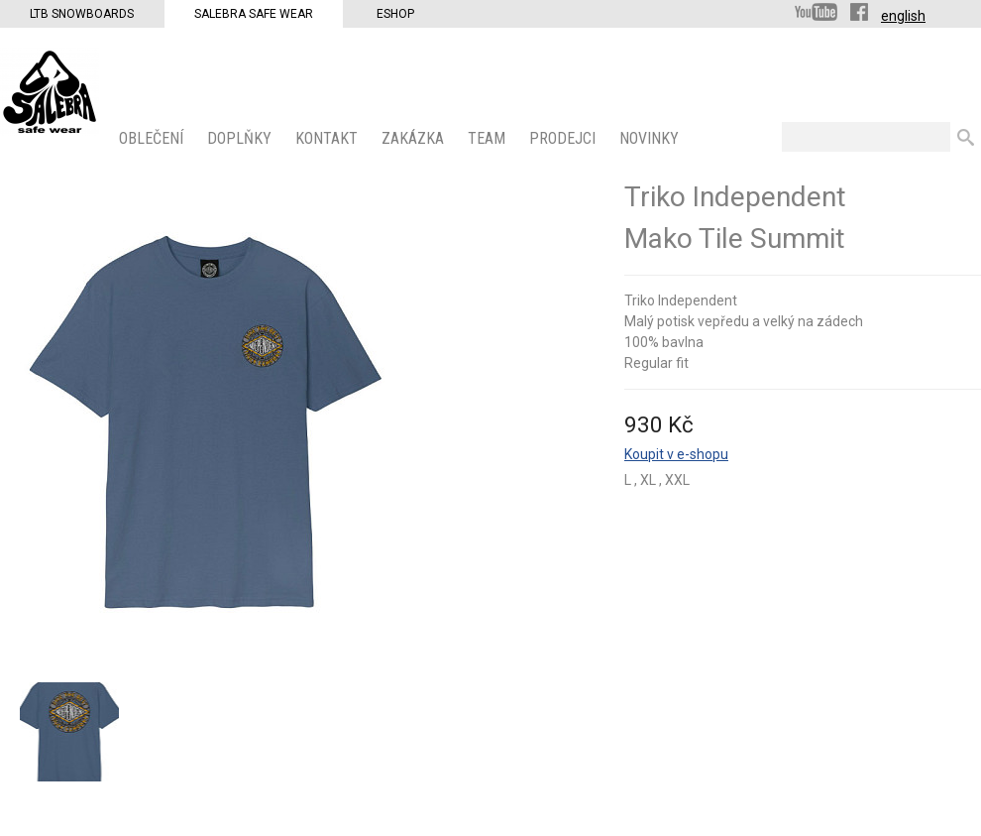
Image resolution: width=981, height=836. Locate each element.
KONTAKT (328, 138)
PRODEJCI (564, 138)
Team (488, 138)
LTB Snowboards (82, 14)
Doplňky (241, 138)
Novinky (651, 138)
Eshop (395, 14)
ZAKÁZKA (415, 138)
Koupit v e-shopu (676, 454)
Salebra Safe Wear (253, 14)
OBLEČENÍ (153, 138)
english (903, 16)
